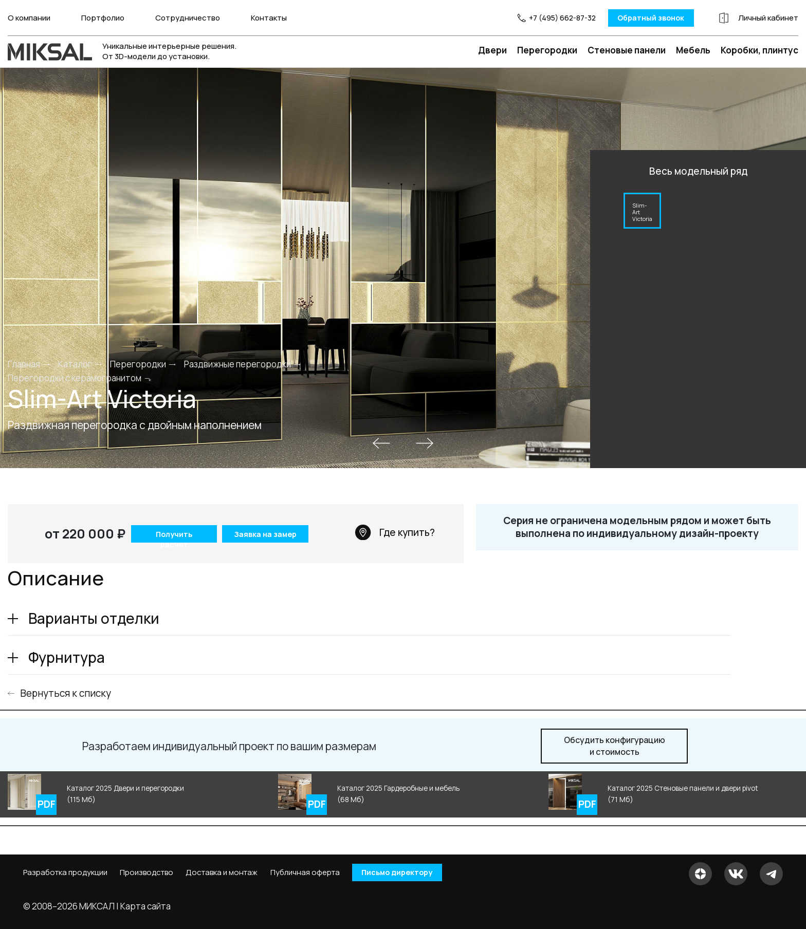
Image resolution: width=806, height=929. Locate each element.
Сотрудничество (187, 17)
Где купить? (395, 532)
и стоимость (614, 745)
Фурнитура (66, 656)
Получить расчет (173, 535)
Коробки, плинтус (759, 49)
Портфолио (102, 17)
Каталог (75, 363)
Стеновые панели (627, 49)
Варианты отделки (93, 617)
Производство (146, 872)
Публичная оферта (305, 872)
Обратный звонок (640, 17)
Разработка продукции (65, 872)
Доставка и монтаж (222, 872)
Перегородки (547, 49)
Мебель (693, 49)
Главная (24, 363)
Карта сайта (145, 906)
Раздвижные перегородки (237, 363)
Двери (492, 49)
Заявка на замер (265, 533)
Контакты (269, 17)
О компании (29, 17)
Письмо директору (400, 872)
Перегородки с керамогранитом (74, 378)
